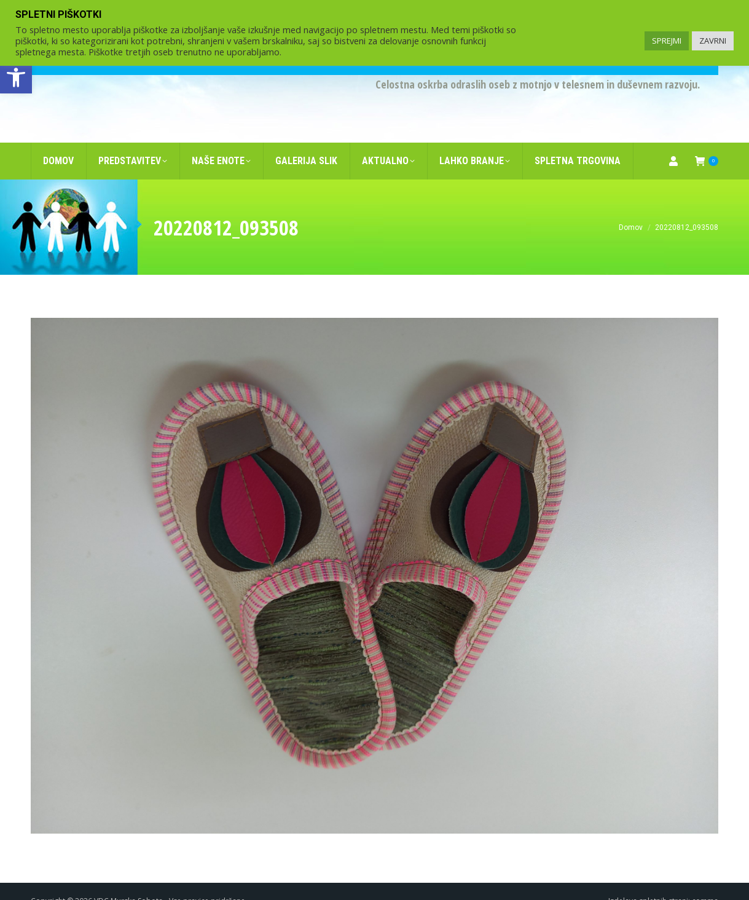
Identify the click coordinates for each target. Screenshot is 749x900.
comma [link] (705, 881)
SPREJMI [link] (666, 40)
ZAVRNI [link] (712, 40)
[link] (16, 77)
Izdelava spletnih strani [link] (648, 881)
